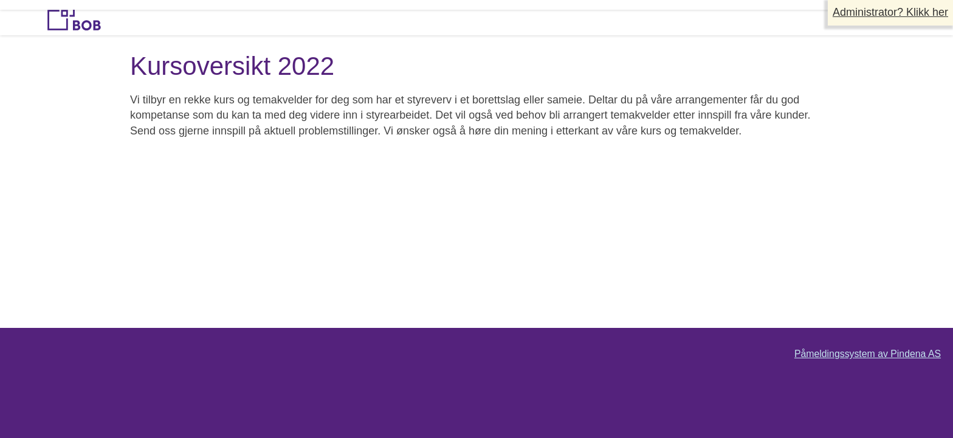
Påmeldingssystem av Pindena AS (867, 354)
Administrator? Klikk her (890, 12)
